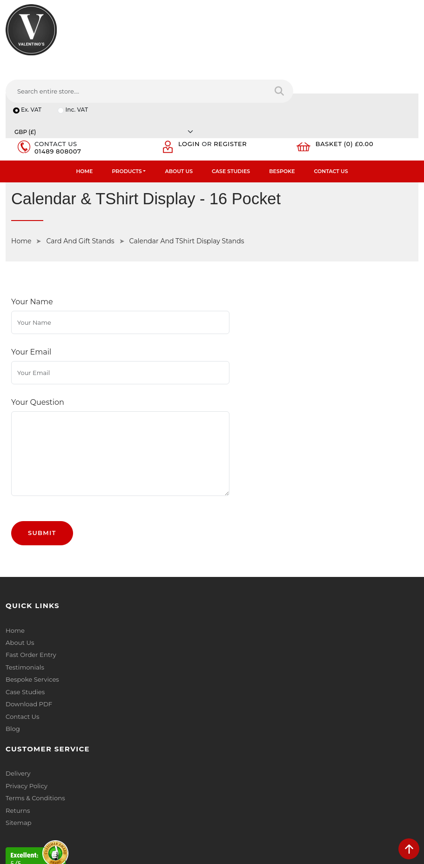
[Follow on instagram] (100, 790)
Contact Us (331, 110)
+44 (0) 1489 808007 (49, 769)
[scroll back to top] (408, 848)
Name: (228, 671)
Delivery (230, 517)
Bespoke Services (32, 565)
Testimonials (24, 553)
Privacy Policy (238, 529)
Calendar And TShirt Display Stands (186, 180)
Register (233, 82)
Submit (42, 419)
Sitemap (230, 565)
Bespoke (282, 110)
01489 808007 (59, 89)
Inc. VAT (78, 66)
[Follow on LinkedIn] (48, 790)
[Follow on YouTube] (65, 790)
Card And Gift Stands (80, 180)
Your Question (37, 306)
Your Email (31, 274)
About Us (179, 110)
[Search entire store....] (269, 41)
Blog (13, 613)
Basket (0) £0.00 (347, 82)
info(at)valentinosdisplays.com (63, 730)
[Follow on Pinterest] (83, 790)
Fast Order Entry (30, 541)
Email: (227, 712)
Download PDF (29, 589)
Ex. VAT (31, 66)
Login (191, 82)
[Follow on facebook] (13, 790)
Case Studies (231, 110)
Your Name (32, 241)
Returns (230, 553)
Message (231, 753)
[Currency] (331, 66)
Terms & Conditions (247, 541)
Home (84, 110)
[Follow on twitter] (30, 790)
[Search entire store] (405, 41)
